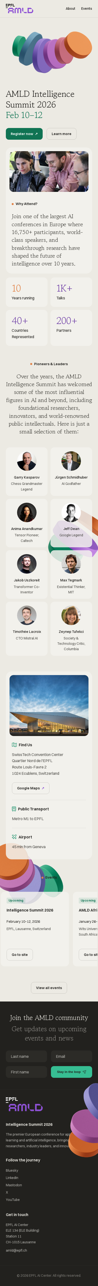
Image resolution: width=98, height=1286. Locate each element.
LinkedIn (12, 1178)
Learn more (61, 134)
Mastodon (14, 1185)
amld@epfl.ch (16, 1250)
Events (86, 8)
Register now (24, 134)
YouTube (13, 1200)
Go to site (20, 954)
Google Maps (30, 788)
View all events (49, 988)
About (70, 8)
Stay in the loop (71, 1072)
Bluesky (12, 1170)
